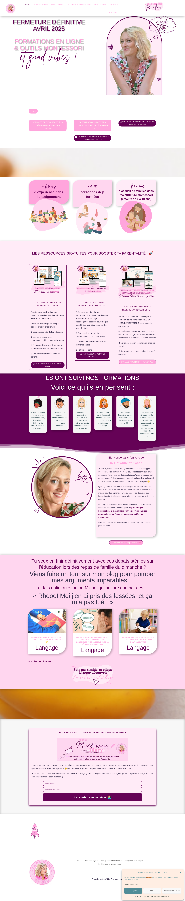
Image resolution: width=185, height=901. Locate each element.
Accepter (133, 891)
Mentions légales (91, 867)
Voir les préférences (172, 891)
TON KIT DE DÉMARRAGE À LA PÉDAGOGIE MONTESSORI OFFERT (49, 125)
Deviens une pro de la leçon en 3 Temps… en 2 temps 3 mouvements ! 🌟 (47, 645)
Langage (46, 653)
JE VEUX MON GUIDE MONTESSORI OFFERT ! (49, 370)
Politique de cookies (142, 896)
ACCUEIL (27, 5)
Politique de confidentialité (160, 896)
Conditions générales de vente (109, 870)
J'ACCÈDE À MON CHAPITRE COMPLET (137, 366)
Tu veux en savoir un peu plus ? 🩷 (126, 548)
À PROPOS (113, 5)
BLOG (60, 5)
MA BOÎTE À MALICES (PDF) (79, 5)
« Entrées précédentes (39, 667)
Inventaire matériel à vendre (45, 5)
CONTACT (113, 12)
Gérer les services (131, 884)
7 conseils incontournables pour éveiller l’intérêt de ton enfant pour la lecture (138, 645)
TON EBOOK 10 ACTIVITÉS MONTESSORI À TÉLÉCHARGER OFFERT (93, 125)
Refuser (152, 891)
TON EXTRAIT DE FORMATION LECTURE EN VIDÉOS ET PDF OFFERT (138, 125)
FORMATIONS (100, 5)
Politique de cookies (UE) (133, 867)
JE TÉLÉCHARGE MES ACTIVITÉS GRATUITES (92, 360)
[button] (180, 872)
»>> (34, 111)
